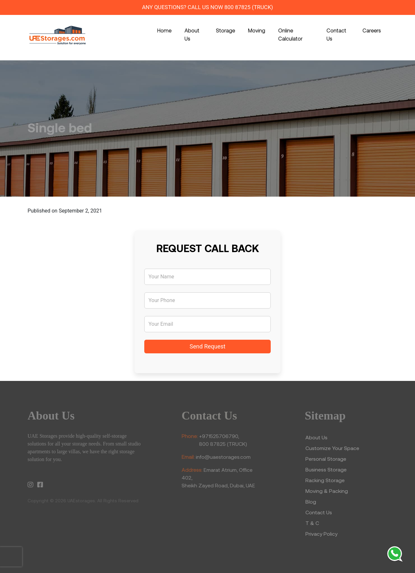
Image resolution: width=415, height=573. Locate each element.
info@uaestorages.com (223, 457)
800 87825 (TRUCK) (248, 7)
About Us (191, 34)
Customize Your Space (332, 448)
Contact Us (336, 34)
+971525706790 (218, 436)
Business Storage (326, 469)
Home (164, 30)
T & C (312, 523)
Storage (225, 30)
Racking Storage (325, 480)
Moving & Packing (326, 491)
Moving (256, 30)
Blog (310, 501)
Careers (371, 30)
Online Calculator (290, 34)
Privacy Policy (321, 533)
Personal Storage (325, 459)
